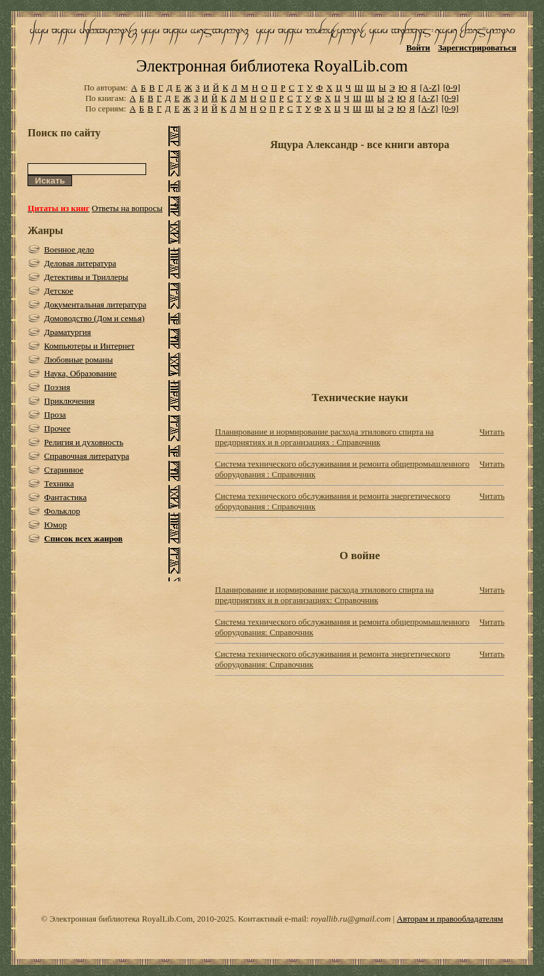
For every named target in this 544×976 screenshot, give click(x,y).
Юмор (55, 525)
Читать (492, 432)
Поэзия (57, 387)
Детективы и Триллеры (86, 277)
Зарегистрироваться (477, 47)
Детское (58, 291)
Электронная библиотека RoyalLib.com (272, 66)
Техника (58, 483)
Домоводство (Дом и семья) (94, 318)
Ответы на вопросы (127, 208)
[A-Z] (429, 87)
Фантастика (65, 497)
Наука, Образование (80, 373)
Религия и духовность (83, 442)
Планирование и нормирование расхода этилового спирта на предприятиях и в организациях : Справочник (324, 437)
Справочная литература (86, 456)
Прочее (57, 428)
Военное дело (69, 249)
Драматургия (67, 332)
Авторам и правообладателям (450, 919)
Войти (418, 47)
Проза (55, 415)
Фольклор (62, 511)
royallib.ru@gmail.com (351, 919)
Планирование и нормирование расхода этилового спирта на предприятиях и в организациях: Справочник (324, 595)
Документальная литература (95, 304)
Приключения (69, 401)
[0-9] (451, 87)
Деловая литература (80, 263)
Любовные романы (78, 359)
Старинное (63, 470)
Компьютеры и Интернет (89, 346)
